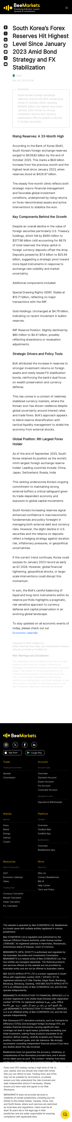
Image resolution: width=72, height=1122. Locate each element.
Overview (43, 773)
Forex (6, 825)
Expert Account (46, 781)
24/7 (5, 873)
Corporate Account (47, 790)
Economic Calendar (13, 877)
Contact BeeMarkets (48, 877)
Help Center (44, 885)
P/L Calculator (10, 906)
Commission (9, 777)
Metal (6, 829)
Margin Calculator (12, 897)
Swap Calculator (11, 901)
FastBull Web (44, 829)
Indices (6, 837)
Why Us (42, 873)
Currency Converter (13, 893)
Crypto (6, 841)
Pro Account (44, 785)
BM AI (41, 881)
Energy (6, 833)
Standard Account (47, 777)
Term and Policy (46, 889)
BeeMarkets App (46, 850)
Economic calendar (25, 632)
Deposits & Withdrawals (50, 802)
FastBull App (44, 833)
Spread (7, 773)
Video (6, 881)
